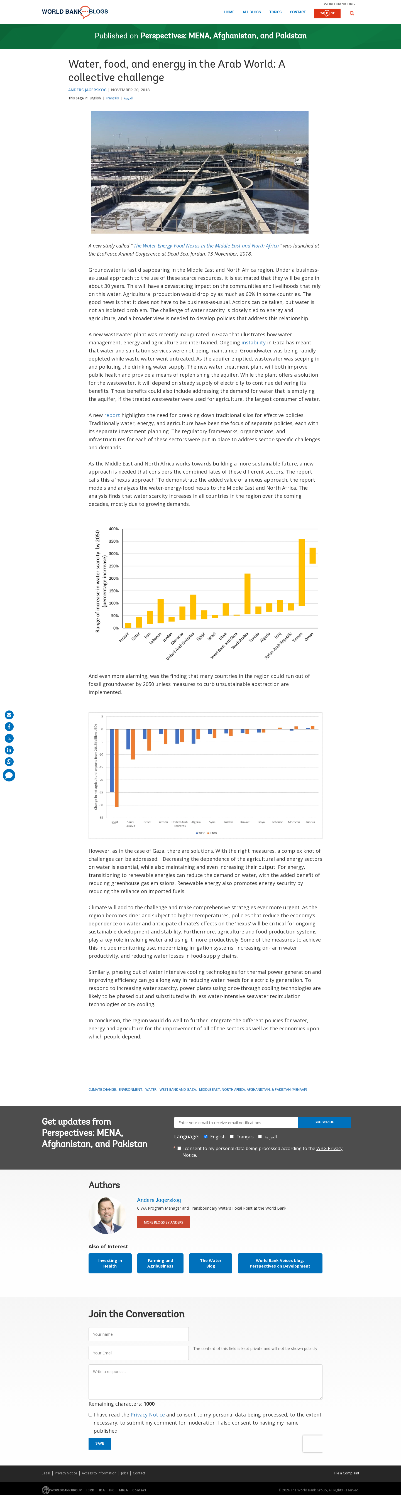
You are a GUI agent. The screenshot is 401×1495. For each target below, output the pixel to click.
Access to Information (99, 1473)
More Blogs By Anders (163, 1222)
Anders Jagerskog (87, 90)
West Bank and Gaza (178, 1089)
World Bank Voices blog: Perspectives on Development (280, 1263)
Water (151, 1089)
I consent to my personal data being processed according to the (262, 1151)
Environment (130, 1089)
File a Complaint (346, 1473)
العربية (128, 98)
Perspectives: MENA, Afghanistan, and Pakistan (223, 36)
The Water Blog (210, 1263)
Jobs (124, 1473)
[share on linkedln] (9, 750)
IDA (102, 1490)
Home (229, 12)
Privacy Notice (148, 1414)
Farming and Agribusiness (160, 1263)
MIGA (123, 1490)
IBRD (90, 1490)
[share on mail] (9, 714)
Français (112, 98)
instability (253, 342)
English (95, 98)
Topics (275, 12)
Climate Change (102, 1089)
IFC (111, 1490)
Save (100, 1443)
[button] (352, 13)
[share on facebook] (9, 726)
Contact (298, 12)
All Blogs (252, 12)
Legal (46, 1473)
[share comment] (9, 775)
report (112, 415)
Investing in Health (110, 1263)
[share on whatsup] (9, 761)
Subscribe (324, 1122)
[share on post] (9, 738)
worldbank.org (339, 4)
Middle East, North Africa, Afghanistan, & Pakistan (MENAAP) (253, 1089)
